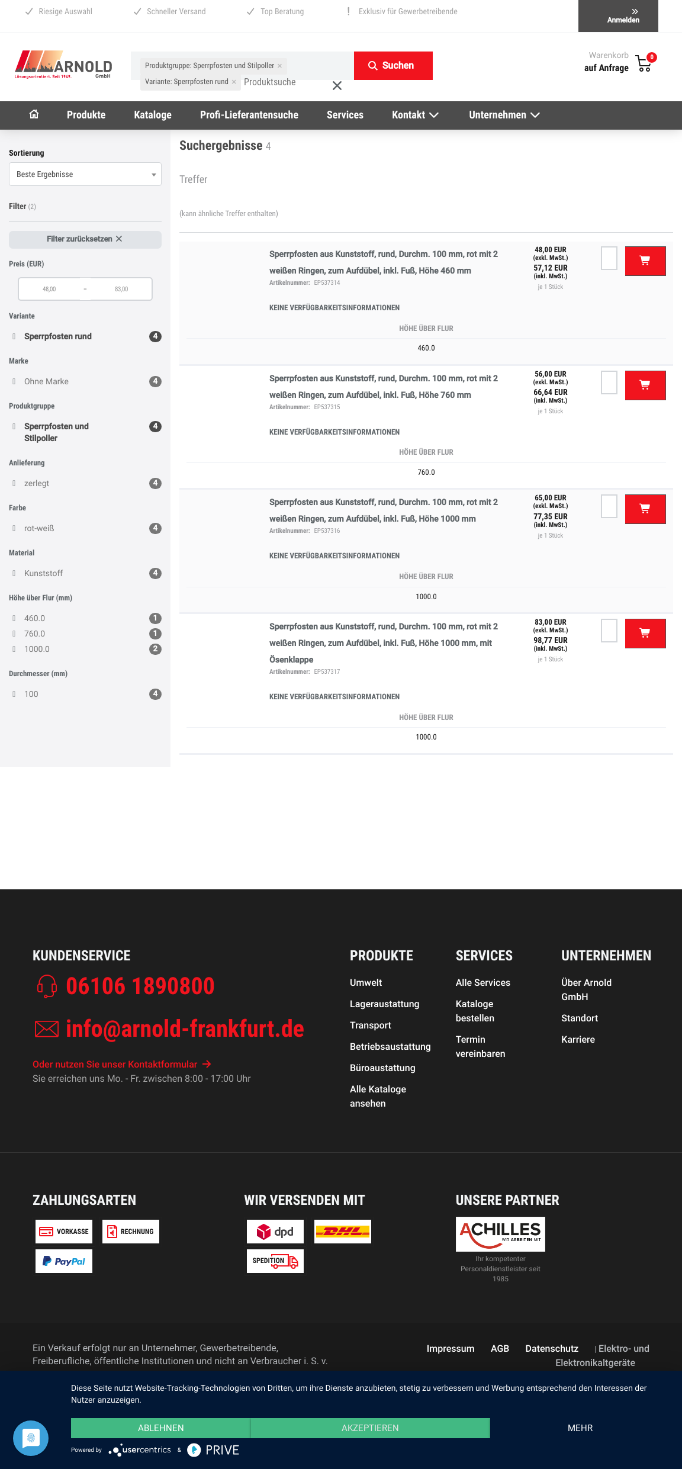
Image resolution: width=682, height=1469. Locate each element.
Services (345, 115)
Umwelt (366, 982)
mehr (580, 1428)
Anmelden (623, 16)
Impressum (451, 1348)
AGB (500, 1348)
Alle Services (483, 982)
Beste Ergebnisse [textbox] (45, 174)
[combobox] (85, 174)
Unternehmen (505, 115)
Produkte (86, 115)
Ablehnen (161, 1428)
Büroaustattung (383, 1067)
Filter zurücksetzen (85, 239)
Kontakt (416, 115)
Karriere (578, 1039)
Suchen (398, 65)
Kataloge (153, 115)
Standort (579, 1018)
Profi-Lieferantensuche (249, 115)
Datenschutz (552, 1348)
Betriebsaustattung (390, 1046)
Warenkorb (609, 55)
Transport (370, 1025)
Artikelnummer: (289, 282)
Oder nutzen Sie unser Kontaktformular (122, 1064)
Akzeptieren (370, 1428)
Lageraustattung (385, 1004)
